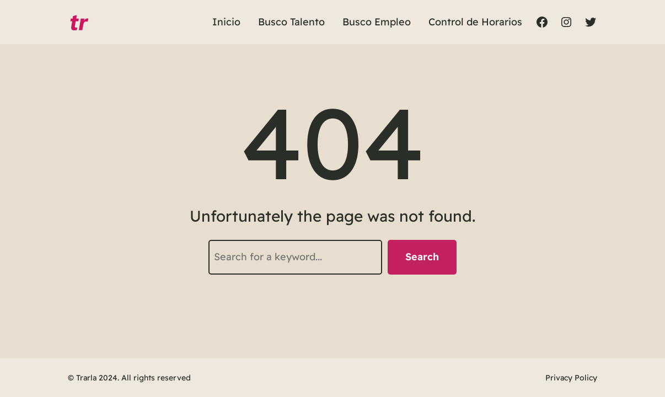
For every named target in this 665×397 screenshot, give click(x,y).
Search (422, 256)
